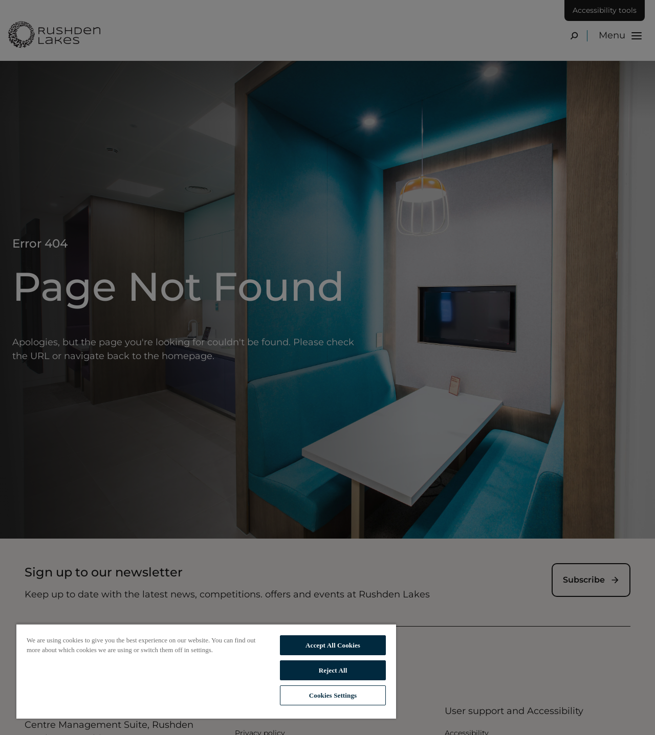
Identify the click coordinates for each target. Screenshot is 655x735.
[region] (206, 671)
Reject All (333, 670)
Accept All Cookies (332, 645)
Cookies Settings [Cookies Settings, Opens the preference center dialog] (333, 695)
